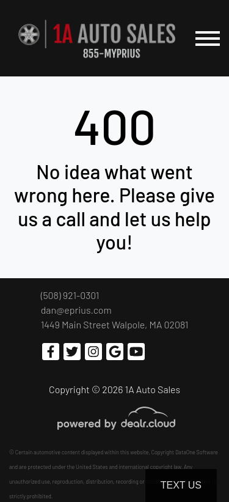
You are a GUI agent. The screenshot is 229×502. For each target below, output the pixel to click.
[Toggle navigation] (207, 38)
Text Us (181, 485)
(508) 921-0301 (70, 295)
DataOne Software (196, 452)
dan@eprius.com (76, 310)
